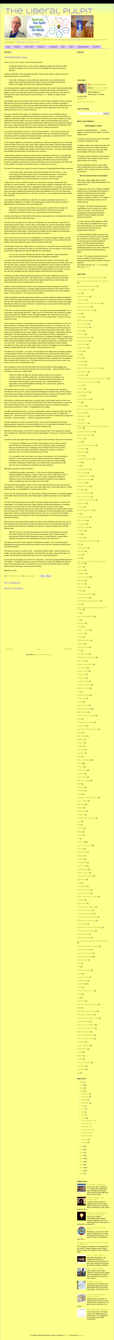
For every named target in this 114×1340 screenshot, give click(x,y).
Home (8, 47)
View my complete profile (85, 102)
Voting (79, 994)
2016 (81, 1164)
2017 (81, 1161)
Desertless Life (82, 416)
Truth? (79, 974)
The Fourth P (81, 903)
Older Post (67, 649)
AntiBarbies (81, 300)
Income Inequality (83, 577)
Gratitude (80, 537)
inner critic (80, 584)
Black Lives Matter (83, 320)
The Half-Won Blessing (85, 914)
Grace (79, 534)
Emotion (80, 455)
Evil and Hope (82, 473)
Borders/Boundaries (84, 337)
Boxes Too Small (83, 341)
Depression (81, 413)
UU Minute (96, 47)
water (79, 1008)
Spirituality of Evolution (85, 876)
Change (80, 358)
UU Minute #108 (86, 1136)
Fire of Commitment (84, 493)
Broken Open (81, 344)
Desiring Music (82, 423)
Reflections (41, 47)
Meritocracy (81, 674)
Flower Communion (84, 496)
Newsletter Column (83, 709)
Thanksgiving (81, 886)
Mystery (80, 702)
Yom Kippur (81, 1069)
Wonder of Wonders (84, 1062)
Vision (79, 987)
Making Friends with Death (86, 657)
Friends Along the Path (85, 510)
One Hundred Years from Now (87, 729)
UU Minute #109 (86, 1133)
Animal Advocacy (83, 296)
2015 (81, 1168)
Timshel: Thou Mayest (84, 953)
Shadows (80, 856)
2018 (81, 1158)
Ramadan (80, 787)
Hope (79, 558)
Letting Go (80, 633)
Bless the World (82, 324)
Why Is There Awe (83, 1045)
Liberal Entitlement (83, 640)
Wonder (80, 1059)
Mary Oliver (81, 661)
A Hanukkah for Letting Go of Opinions (90, 277)
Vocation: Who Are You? (85, 991)
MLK (78, 691)
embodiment (81, 452)
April (83, 1115)
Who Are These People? (85, 1035)
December (85, 1094)
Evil (78, 466)
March (83, 1118)
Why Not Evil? (82, 1049)
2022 (81, 1146)
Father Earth (81, 483)
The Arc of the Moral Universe (87, 897)
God (78, 514)
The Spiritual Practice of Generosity (89, 927)
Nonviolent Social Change (86, 715)
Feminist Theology (83, 486)
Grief (79, 544)
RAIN (79, 784)
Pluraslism (80, 753)
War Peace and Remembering (87, 1004)
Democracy (81, 406)
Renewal (80, 808)
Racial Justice (82, 777)
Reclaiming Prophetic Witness (87, 797)
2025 (81, 1085)
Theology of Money (83, 938)
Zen (78, 1073)
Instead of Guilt (82, 587)
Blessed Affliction (83, 327)
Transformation (82, 960)
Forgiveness (81, 503)
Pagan (79, 732)
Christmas (80, 365)
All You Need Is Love (84, 290)
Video (63, 47)
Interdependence (83, 597)
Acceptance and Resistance (86, 286)
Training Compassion (84, 957)
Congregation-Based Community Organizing (92, 378)
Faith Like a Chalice (84, 479)
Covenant (80, 389)
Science (80, 835)
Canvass (80, 351)
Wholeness (81, 1042)
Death (79, 402)
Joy (78, 620)
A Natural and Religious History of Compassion (93, 281)
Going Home (81, 524)
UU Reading (53, 47)
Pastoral (80, 746)
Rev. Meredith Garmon (98, 85)
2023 (81, 1091)
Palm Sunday (81, 736)
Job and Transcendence (85, 616)
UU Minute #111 (86, 1124)
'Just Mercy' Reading (94, 1282)
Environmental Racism (85, 459)
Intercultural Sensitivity (85, 594)
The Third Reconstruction (86, 931)
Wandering (81, 1001)
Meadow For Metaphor (85, 664)
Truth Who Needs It (83, 970)
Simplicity (80, 859)
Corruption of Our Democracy (87, 382)
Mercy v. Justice (82, 671)
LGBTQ (79, 637)
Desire (79, 419)
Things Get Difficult (83, 950)
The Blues (80, 900)
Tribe (79, 963)
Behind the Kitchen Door (85, 310)
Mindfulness (81, 678)
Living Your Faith (83, 647)
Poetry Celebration (83, 760)
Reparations (81, 811)
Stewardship (81, 879)
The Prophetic (82, 924)
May (83, 1112)
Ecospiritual (81, 449)
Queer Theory (82, 770)
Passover (80, 743)
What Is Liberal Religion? (85, 1025)
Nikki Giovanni (82, 712)
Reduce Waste (82, 801)
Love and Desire (82, 654)
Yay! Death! (81, 1066)
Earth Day (80, 438)
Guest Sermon (82, 548)
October (84, 1100)
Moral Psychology (83, 695)
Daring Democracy (83, 399)
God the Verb (81, 520)
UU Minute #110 (86, 1127)
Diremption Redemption (85, 432)
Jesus (79, 604)
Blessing (80, 331)
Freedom (80, 507)
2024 (81, 1088)
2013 (81, 1174)
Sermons (17, 47)
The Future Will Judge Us (86, 907)
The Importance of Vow (89, 1121)
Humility (80, 567)
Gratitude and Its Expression (87, 541)
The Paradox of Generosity (86, 920)
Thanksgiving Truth (83, 890)
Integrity (80, 590)
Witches (80, 1056)
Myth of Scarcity (82, 705)
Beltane (79, 317)
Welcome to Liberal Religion (86, 1011)
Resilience (80, 815)
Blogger (80, 1335)
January (84, 1142)
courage (80, 385)
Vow (78, 997)
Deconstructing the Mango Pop (97, 1309)
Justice (79, 627)
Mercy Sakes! (82, 668)
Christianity (81, 361)
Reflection (80, 804)
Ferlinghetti (81, 490)
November (85, 1097)
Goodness (80, 531)
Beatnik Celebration (84, 307)
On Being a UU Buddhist (85, 722)
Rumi (79, 821)
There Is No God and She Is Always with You (92, 941)
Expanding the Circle (84, 476)
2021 (81, 1149)
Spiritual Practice (83, 47)
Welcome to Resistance (85, 1015)
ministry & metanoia (84, 685)
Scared (79, 832)
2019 (81, 1155)
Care (79, 354)
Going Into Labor (83, 527)
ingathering (81, 580)
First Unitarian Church (45, 40)
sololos (66, 1335)
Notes (79, 719)
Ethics (79, 462)
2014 (81, 1171)
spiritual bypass (82, 869)
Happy (79, 555)
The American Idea (83, 893)
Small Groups (29, 47)
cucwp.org (80, 99)
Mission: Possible (83, 688)
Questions (80, 774)
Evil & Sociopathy (83, 469)
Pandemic (80, 739)
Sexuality (80, 849)
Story (79, 883)
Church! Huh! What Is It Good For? (89, 368)
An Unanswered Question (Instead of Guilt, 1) (95, 1295)
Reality (79, 794)
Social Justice (82, 862)
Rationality (80, 791)
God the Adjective (83, 517)
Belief (79, 314)
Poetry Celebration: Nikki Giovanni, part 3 (95, 1199)
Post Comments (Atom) (43, 654)
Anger (79, 293)
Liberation (80, 644)
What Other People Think (86, 1028)
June (83, 1109)
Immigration (81, 573)
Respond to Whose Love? (86, 818)
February (84, 1139)
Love (79, 650)
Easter (79, 442)
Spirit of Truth (81, 866)
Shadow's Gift (82, 852)
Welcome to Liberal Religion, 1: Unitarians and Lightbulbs (97, 1213)
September (85, 1103)
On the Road (81, 726)
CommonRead (82, 372)
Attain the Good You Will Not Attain (89, 303)
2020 (81, 1152)
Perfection (80, 750)
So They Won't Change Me (96, 1185)
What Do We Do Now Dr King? (87, 1018)
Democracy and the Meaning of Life (89, 409)
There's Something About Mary (87, 946)
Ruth (78, 825)
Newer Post (10, 649)
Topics (71, 47)
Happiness (80, 551)
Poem (79, 756)
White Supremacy (83, 1032)
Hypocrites (80, 570)
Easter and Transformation (86, 445)
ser (78, 838)
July (83, 1106)
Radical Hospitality (83, 780)
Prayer (79, 763)
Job (78, 613)
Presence (80, 767)
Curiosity (80, 395)
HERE (97, 265)
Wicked (79, 1052)
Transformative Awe (88, 1130)
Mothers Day (81, 698)
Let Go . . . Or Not (83, 630)
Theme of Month (82, 934)
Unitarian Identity (83, 977)
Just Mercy (81, 623)
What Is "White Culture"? (95, 1268)
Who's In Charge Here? (85, 1038)
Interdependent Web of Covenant (88, 601)
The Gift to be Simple (84, 910)
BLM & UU (80, 334)
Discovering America (84, 435)
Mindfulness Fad (82, 681)
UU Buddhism (82, 980)
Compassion (81, 375)
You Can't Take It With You (96, 1255)
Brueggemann (82, 348)
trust (78, 967)
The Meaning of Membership (87, 917)
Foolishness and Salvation (86, 500)
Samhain (80, 828)
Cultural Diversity (83, 392)
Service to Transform (84, 845)
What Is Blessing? (83, 1021)
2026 (81, 1082)
